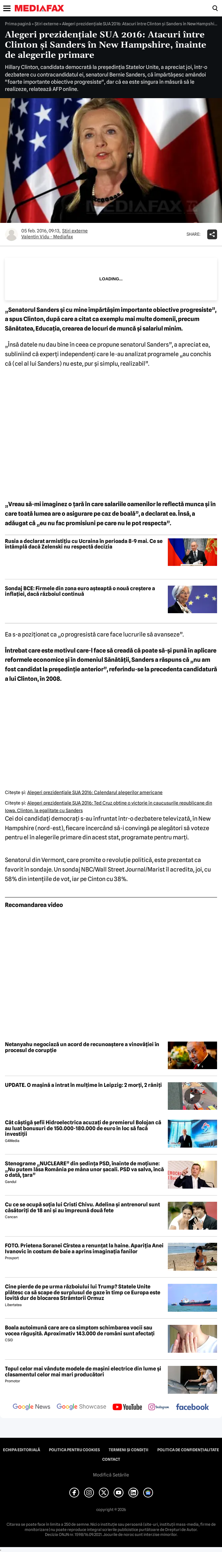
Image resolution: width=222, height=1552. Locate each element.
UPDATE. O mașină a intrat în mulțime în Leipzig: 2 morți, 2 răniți (83, 1085)
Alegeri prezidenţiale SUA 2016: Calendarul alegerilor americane (95, 792)
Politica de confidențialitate (188, 1450)
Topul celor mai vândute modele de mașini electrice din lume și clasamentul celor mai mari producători (83, 1371)
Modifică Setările (111, 1474)
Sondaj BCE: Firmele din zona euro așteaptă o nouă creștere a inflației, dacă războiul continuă (80, 591)
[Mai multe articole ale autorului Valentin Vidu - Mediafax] (11, 234)
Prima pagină (18, 23)
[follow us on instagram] (158, 1408)
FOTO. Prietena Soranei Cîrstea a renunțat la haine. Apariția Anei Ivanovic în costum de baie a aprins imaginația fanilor (84, 1248)
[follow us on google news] (31, 1408)
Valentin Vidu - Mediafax (47, 236)
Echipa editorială (21, 1450)
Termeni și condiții (128, 1450)
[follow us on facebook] (192, 1407)
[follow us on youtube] (127, 1408)
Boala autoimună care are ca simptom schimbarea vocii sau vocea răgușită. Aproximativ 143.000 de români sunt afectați (80, 1330)
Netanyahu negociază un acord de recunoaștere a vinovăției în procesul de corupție (82, 1047)
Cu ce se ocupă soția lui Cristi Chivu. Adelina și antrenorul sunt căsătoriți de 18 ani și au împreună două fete (82, 1207)
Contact (111, 1459)
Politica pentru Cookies (74, 1450)
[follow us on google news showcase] (81, 1408)
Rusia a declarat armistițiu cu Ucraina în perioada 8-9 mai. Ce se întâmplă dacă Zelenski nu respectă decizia (84, 544)
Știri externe (46, 23)
